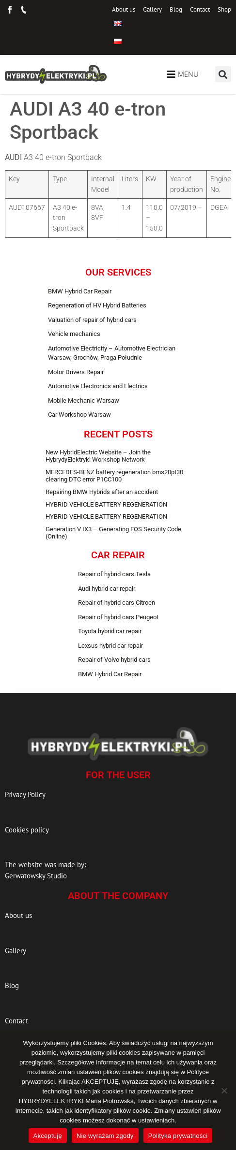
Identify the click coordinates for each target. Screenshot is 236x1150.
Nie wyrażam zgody (105, 1135)
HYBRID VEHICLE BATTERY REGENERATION (106, 504)
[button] (223, 74)
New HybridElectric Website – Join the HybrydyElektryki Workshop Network (98, 456)
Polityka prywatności (178, 1135)
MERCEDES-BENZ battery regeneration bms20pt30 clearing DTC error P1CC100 (114, 475)
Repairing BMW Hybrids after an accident (102, 491)
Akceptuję (47, 1135)
